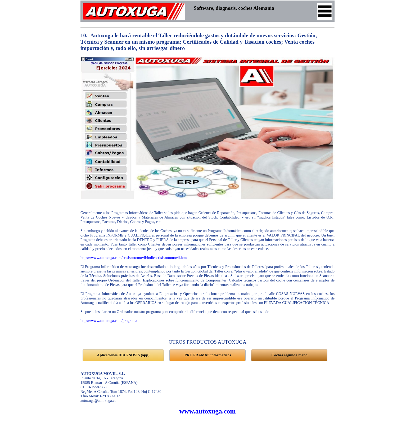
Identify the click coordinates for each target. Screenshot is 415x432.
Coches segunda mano (290, 355)
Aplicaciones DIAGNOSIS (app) (123, 355)
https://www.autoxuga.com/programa (108, 321)
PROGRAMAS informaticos (207, 355)
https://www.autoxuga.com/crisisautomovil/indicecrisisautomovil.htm (133, 258)
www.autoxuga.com (207, 411)
